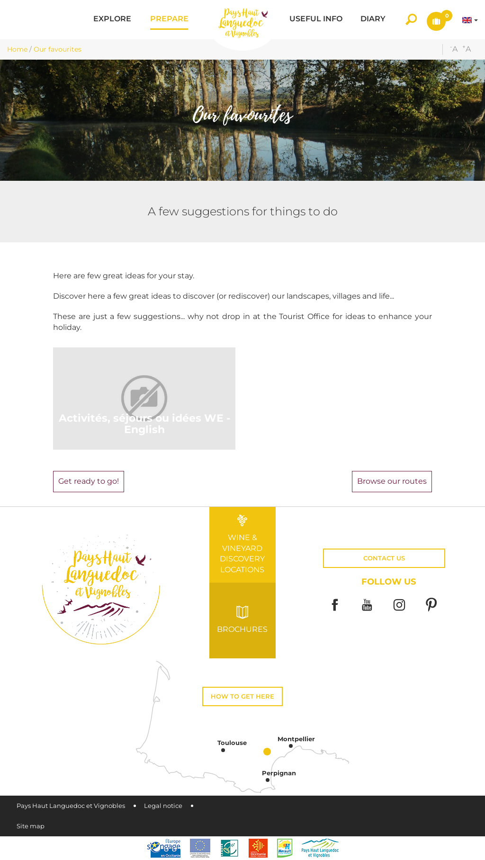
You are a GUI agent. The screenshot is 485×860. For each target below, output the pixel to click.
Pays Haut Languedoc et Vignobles (71, 805)
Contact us (384, 558)
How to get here (242, 696)
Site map (31, 826)
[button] (112, 19)
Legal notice (163, 805)
